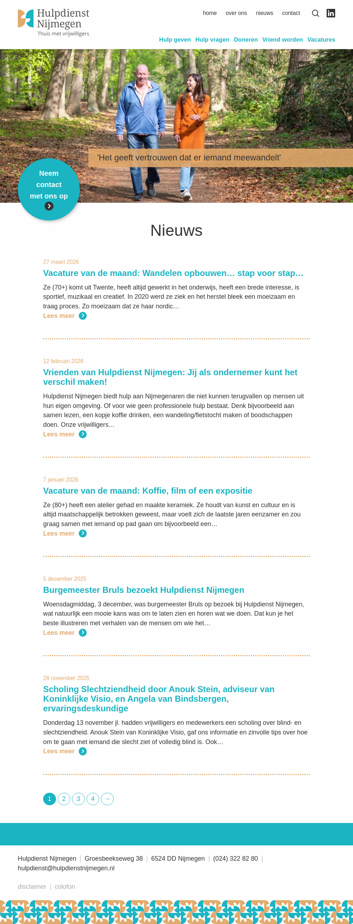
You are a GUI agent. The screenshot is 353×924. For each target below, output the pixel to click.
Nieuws (264, 13)
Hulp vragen (212, 39)
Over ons (236, 13)
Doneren (246, 39)
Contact (291, 13)
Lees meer (65, 315)
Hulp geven (175, 39)
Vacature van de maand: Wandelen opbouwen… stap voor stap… (173, 273)
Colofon (65, 886)
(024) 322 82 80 (235, 858)
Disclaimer (32, 886)
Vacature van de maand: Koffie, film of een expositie (147, 490)
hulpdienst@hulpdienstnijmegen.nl (66, 868)
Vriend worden (282, 39)
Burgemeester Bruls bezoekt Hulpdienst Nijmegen (143, 590)
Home (210, 13)
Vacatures (321, 39)
